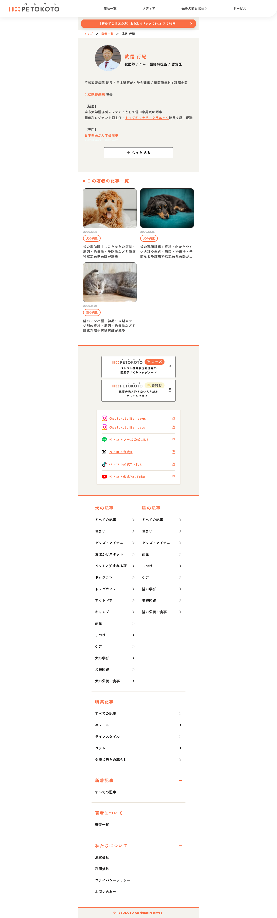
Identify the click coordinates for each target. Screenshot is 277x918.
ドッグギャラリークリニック (147, 117)
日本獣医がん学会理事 (101, 135)
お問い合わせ (105, 891)
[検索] (264, 8)
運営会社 (102, 857)
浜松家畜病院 (94, 94)
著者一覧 (107, 34)
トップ (88, 34)
